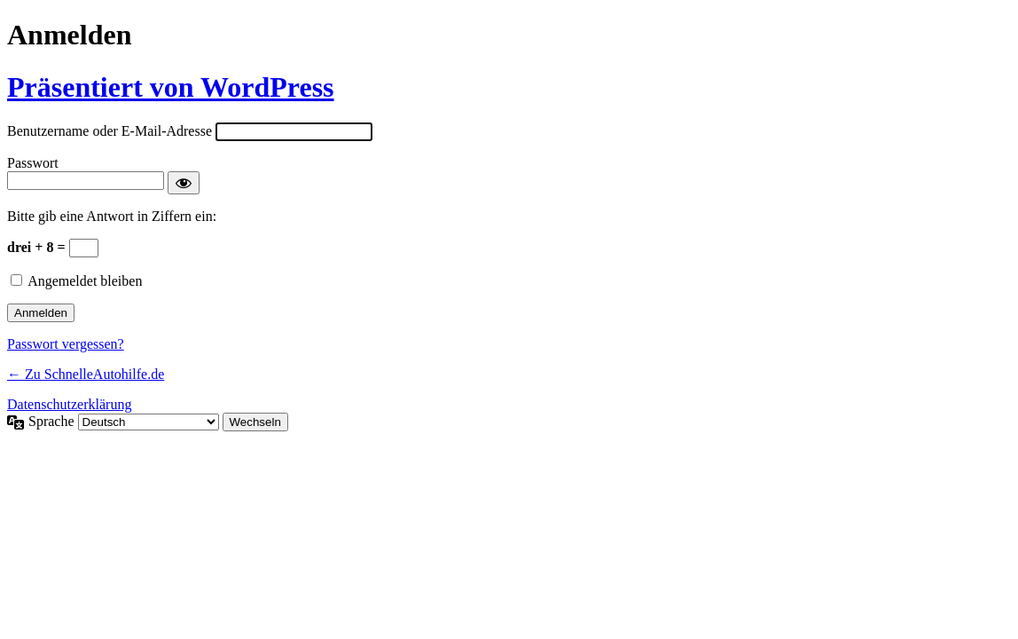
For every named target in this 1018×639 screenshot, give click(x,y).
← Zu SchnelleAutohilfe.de (85, 374)
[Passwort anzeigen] (184, 182)
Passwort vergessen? (65, 343)
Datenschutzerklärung (69, 404)
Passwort (33, 162)
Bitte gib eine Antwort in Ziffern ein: (111, 216)
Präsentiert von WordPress (170, 87)
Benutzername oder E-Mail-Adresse (109, 130)
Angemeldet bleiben (84, 280)
